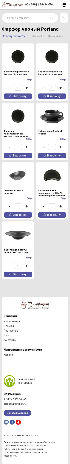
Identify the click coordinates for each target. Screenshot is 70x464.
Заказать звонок (17, 413)
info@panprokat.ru (15, 404)
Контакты (10, 340)
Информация (12, 321)
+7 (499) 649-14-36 (39, 4)
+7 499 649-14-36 (15, 399)
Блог (7, 335)
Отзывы (9, 326)
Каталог (9, 354)
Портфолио (11, 330)
